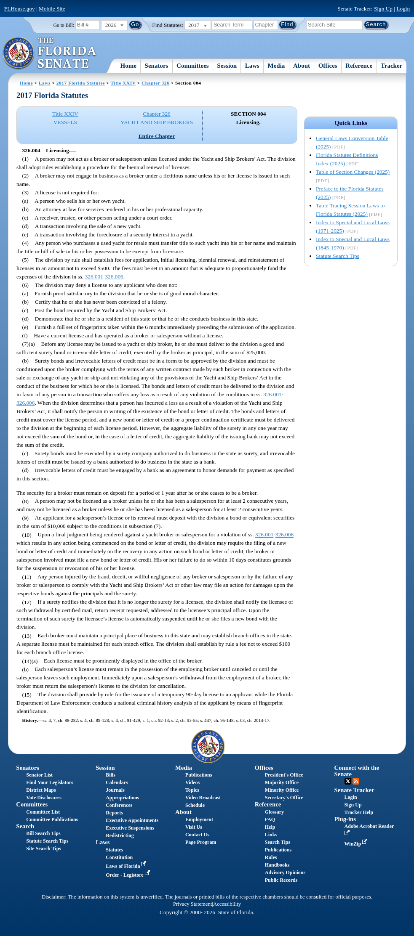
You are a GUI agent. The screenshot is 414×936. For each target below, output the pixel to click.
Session (227, 65)
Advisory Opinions (285, 872)
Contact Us (197, 835)
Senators (156, 65)
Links (271, 835)
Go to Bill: (63, 25)
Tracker (391, 65)
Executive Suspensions (130, 828)
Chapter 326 (155, 82)
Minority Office (282, 790)
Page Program (200, 842)
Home (128, 65)
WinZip (357, 844)
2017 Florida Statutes (80, 82)
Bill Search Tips (43, 833)
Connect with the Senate (356, 770)
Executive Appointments (132, 820)
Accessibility (227, 904)
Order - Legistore (129, 875)
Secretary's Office (284, 798)
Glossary (274, 812)
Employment (199, 819)
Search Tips (277, 842)
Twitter (348, 781)
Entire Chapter (157, 136)
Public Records (281, 880)
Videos (192, 782)
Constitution (119, 857)
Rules (271, 857)
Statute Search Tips (337, 256)
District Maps (41, 790)
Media (276, 65)
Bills (110, 775)
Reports (114, 813)
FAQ (270, 819)
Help (270, 827)
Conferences (119, 805)
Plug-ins (345, 819)
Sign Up (383, 8)
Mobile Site (52, 8)
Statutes (114, 850)
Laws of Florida (127, 866)
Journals (115, 790)
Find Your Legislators (49, 782)
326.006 (114, 276)
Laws (252, 65)
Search (25, 826)
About (301, 65)
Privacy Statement (192, 904)
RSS (356, 781)
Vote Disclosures (43, 798)
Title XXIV (123, 82)
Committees (192, 65)
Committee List (43, 812)
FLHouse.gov (19, 8)
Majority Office (282, 782)
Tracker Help (359, 812)
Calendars (117, 782)
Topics (192, 790)
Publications (198, 775)
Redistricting (120, 835)
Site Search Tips (43, 848)
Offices (327, 65)
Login (403, 8)
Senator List (39, 775)
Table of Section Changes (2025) (353, 172)
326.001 (94, 276)
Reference (358, 65)
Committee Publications (52, 819)
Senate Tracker (354, 790)
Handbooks (277, 865)
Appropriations (122, 798)
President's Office (284, 775)
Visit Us (193, 827)
